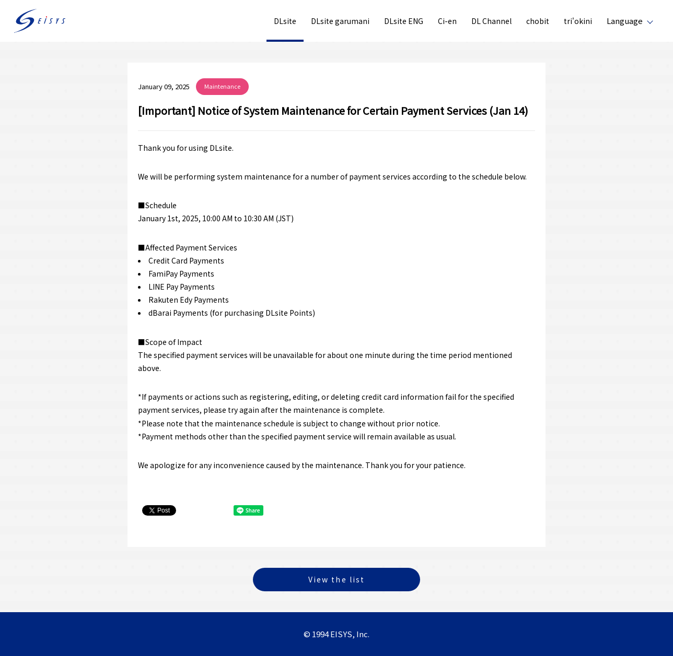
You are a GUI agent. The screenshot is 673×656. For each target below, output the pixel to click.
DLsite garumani (340, 21)
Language (625, 20)
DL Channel (491, 21)
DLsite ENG (403, 21)
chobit (537, 21)
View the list (336, 579)
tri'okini (578, 21)
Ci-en (447, 21)
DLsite (285, 21)
